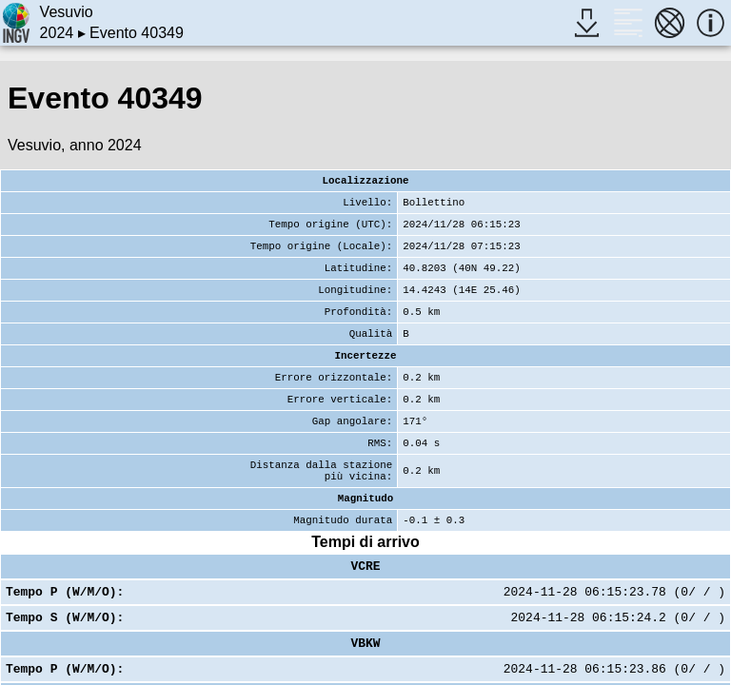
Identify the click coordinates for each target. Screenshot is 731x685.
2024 (57, 33)
